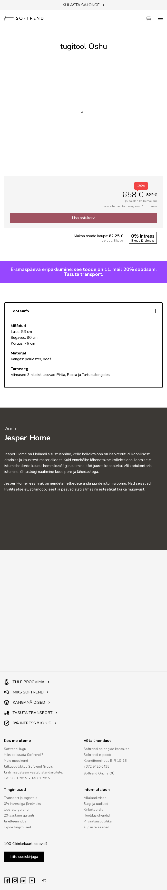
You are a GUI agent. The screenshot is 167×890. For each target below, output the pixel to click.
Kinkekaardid (93, 809)
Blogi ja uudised (96, 803)
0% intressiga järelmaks (22, 803)
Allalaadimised (95, 798)
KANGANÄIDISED (27, 702)
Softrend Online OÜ (99, 773)
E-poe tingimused (17, 827)
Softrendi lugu (15, 749)
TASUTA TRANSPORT (30, 712)
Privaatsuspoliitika (98, 821)
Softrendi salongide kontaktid (106, 749)
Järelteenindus (15, 821)
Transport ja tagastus (20, 798)
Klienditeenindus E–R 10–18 (105, 760)
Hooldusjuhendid (97, 815)
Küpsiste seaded (96, 827)
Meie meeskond (16, 760)
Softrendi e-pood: (97, 754)
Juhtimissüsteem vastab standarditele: (33, 772)
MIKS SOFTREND (26, 692)
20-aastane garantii (19, 815)
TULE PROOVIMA (26, 682)
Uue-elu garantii (16, 809)
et (42, 880)
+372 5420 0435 (96, 766)
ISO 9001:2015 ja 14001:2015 (27, 778)
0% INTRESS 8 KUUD (30, 723)
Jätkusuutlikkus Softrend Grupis (28, 766)
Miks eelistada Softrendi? (23, 754)
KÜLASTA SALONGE (84, 5)
